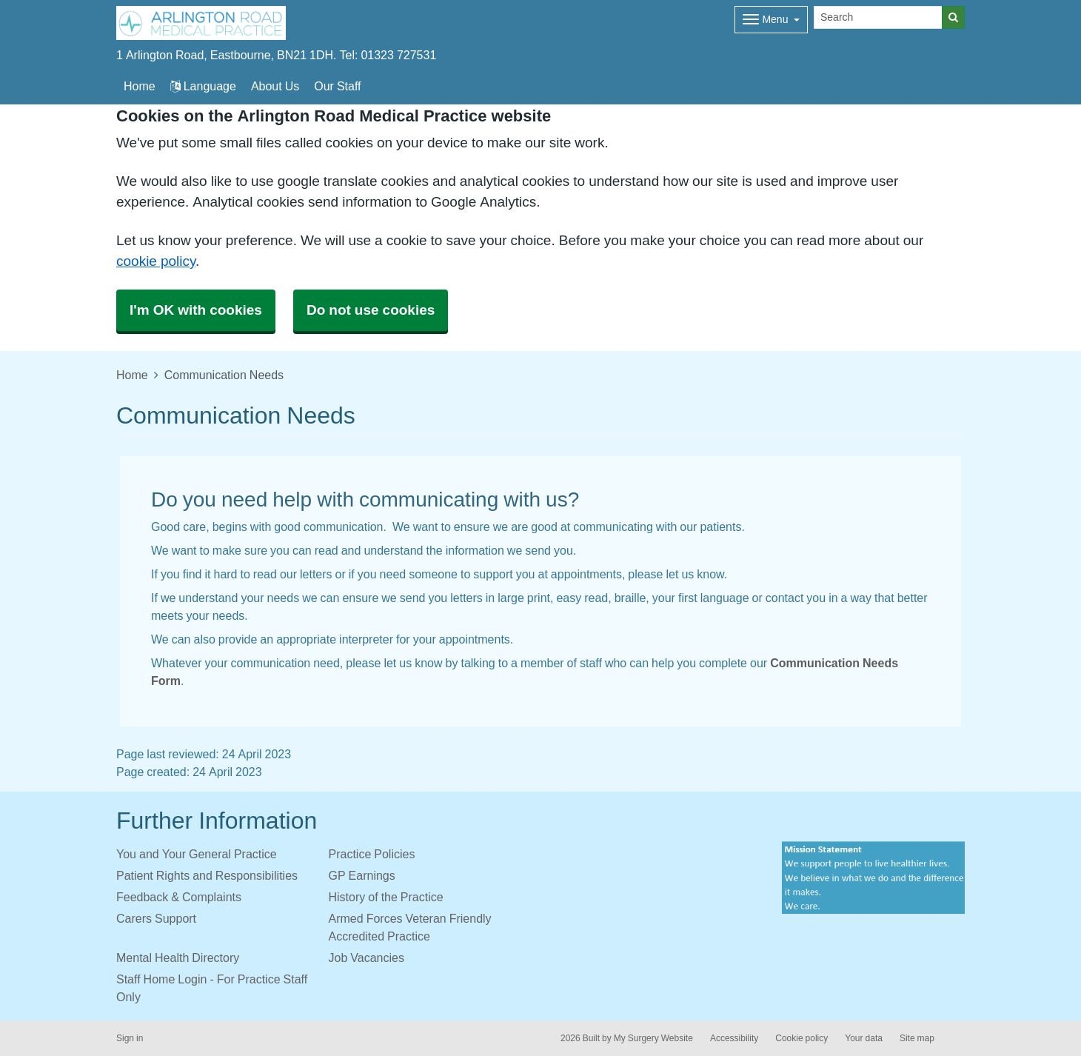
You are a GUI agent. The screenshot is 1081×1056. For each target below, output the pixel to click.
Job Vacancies (366, 957)
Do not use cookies (371, 310)
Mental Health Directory (177, 957)
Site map (917, 1038)
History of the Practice (386, 897)
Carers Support (156, 918)
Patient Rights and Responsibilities (207, 875)
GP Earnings (362, 875)
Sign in (129, 1038)
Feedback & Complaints (178, 897)
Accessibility (734, 1038)
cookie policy (155, 261)
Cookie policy (801, 1038)
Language (203, 86)
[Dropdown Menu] (771, 19)
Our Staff (337, 86)
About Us (275, 86)
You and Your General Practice (196, 854)
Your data (864, 1038)
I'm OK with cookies (196, 310)
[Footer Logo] (873, 878)
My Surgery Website (653, 1038)
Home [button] (139, 86)
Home (132, 375)
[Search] (878, 17)
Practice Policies (372, 854)
